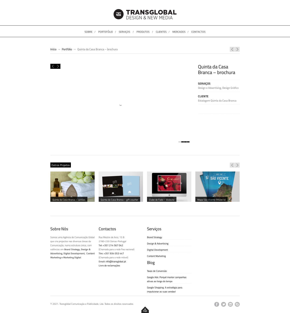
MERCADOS (178, 32)
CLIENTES (161, 32)
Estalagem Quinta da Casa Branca (217, 100)
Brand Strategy (154, 237)
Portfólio (67, 49)
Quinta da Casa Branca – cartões (237, 49)
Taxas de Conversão (157, 271)
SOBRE (88, 32)
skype (237, 304)
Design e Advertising (209, 88)
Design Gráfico (230, 88)
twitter (223, 304)
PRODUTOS (143, 32)
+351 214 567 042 (113, 245)
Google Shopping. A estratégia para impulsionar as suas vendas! (164, 289)
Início (53, 49)
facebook (216, 304)
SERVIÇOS (124, 32)
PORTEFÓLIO (105, 32)
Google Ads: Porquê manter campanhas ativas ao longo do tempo (166, 279)
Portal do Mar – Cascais (232, 49)
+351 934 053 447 (114, 253)
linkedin (230, 304)
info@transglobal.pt (116, 261)
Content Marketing (156, 256)
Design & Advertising (157, 243)
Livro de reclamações (109, 265)
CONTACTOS (198, 32)
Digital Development (157, 250)
